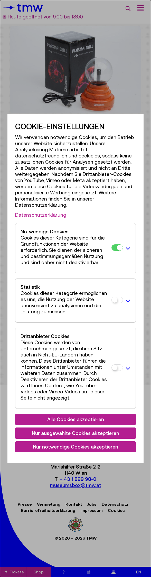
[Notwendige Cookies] (117, 247)
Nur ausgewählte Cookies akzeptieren (75, 433)
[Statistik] (117, 300)
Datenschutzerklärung (40, 215)
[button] (128, 248)
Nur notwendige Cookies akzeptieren (75, 447)
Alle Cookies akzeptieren (75, 419)
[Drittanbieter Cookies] (117, 367)
